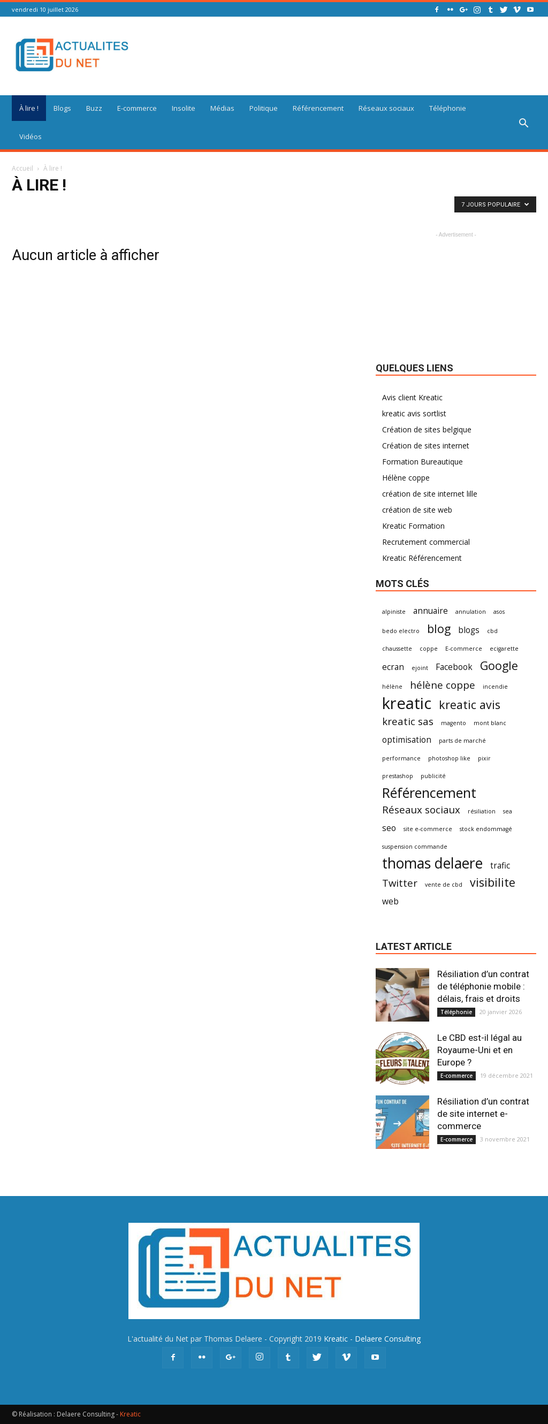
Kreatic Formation (413, 526)
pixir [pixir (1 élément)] (484, 758)
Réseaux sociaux (386, 108)
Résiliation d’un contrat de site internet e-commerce (483, 1113)
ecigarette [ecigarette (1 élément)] (504, 648)
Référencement (318, 108)
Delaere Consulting (388, 1339)
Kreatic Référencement (422, 558)
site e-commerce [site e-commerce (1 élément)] (428, 829)
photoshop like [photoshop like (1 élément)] (449, 758)
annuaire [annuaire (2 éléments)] (430, 610)
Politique (263, 108)
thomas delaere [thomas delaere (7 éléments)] (432, 863)
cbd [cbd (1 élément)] (492, 631)
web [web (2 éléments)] (390, 901)
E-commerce (137, 108)
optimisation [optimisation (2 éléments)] (406, 739)
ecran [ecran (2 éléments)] (393, 667)
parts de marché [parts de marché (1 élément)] (462, 740)
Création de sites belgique (426, 429)
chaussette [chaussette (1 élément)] (397, 648)
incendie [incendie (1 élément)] (495, 686)
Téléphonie (447, 108)
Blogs (62, 108)
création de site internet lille (429, 494)
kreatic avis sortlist (414, 413)
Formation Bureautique (422, 461)
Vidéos (30, 136)
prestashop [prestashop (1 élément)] (397, 776)
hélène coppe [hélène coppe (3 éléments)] (442, 684)
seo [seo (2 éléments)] (389, 828)
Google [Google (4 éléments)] (499, 665)
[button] (523, 123)
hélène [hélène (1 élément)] (392, 686)
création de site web (417, 510)
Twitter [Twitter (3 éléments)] (399, 882)
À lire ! (29, 108)
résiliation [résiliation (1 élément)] (482, 811)
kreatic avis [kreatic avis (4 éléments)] (469, 704)
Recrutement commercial (426, 542)
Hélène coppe (406, 478)
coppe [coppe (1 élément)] (429, 648)
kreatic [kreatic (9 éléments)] (406, 703)
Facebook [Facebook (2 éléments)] (454, 667)
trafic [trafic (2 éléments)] (500, 865)
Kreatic (336, 1339)
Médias (222, 108)
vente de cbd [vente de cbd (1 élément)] (443, 884)
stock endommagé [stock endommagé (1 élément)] (486, 829)
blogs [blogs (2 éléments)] (469, 630)
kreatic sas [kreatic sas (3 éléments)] (407, 721)
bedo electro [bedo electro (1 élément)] (401, 631)
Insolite (183, 108)
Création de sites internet (425, 445)
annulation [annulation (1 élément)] (470, 611)
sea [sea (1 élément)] (507, 811)
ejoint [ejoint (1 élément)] (420, 668)
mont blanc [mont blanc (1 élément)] (490, 723)
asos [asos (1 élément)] (499, 611)
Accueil (22, 168)
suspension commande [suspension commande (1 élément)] (414, 846)
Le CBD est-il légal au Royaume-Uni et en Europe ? (479, 1050)
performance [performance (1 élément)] (401, 758)
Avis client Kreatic (412, 397)
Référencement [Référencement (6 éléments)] (429, 792)
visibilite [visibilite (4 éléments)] (492, 882)
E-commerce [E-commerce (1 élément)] (463, 648)
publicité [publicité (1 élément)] (433, 776)
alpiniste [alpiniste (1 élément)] (394, 611)
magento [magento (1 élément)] (453, 723)
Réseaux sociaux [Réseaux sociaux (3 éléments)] (421, 809)
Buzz (94, 108)
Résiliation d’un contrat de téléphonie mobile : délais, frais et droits (483, 986)
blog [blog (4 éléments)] (439, 628)
